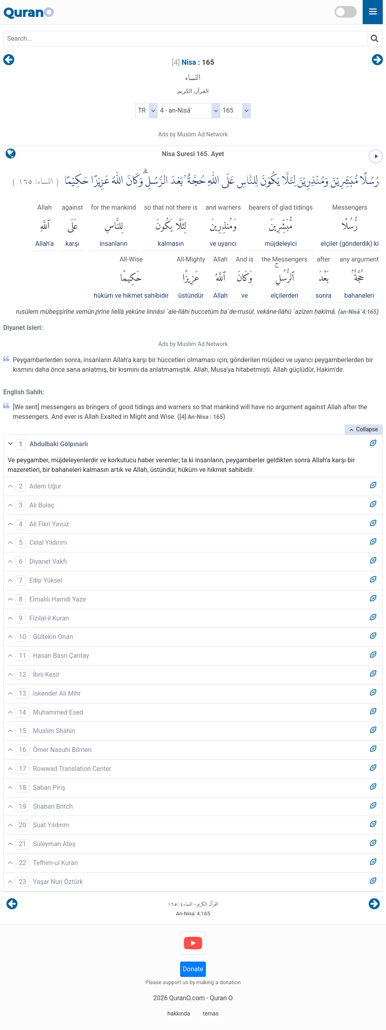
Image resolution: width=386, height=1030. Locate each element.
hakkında (178, 1013)
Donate (193, 969)
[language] (10, 155)
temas (211, 1013)
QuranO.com (187, 998)
